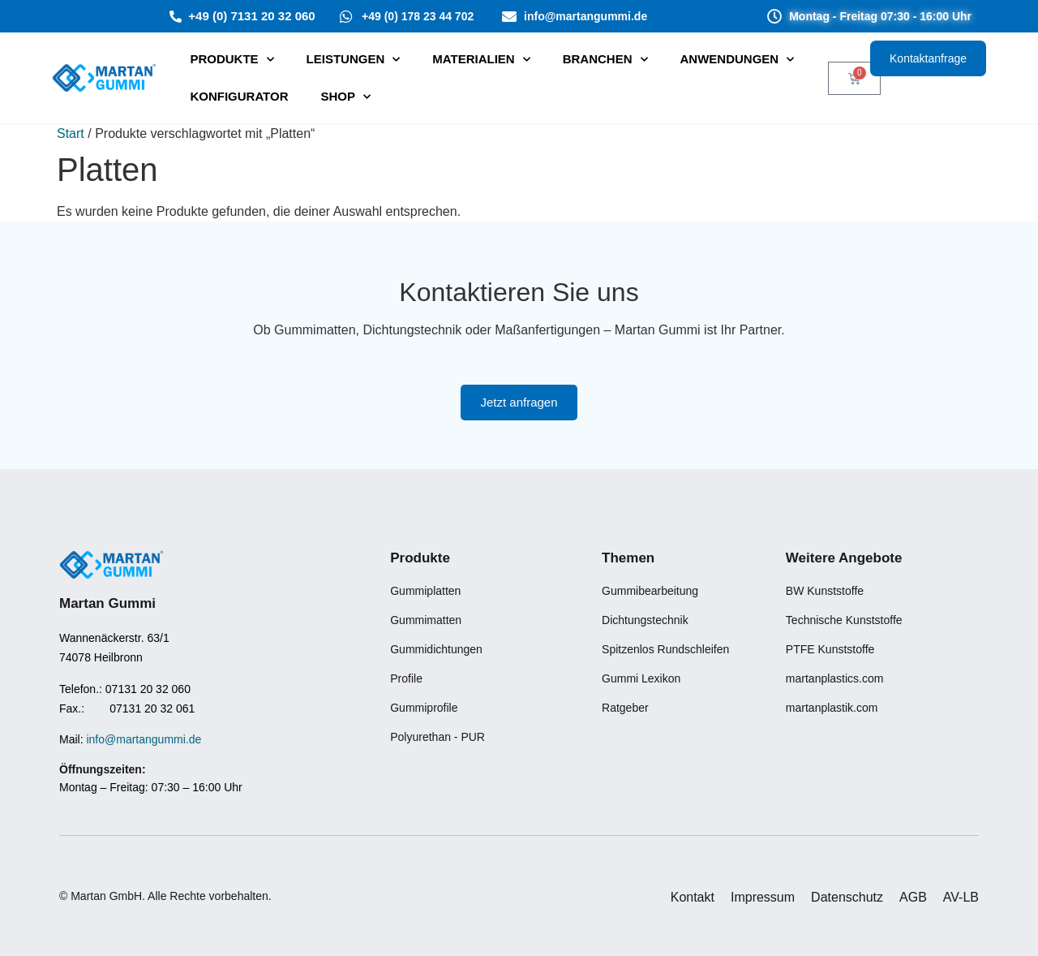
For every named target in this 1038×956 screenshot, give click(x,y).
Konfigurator (239, 96)
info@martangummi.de (143, 739)
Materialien (481, 59)
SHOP (346, 97)
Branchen (605, 59)
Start (70, 133)
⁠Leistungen (354, 59)
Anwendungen (737, 59)
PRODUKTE (231, 59)
